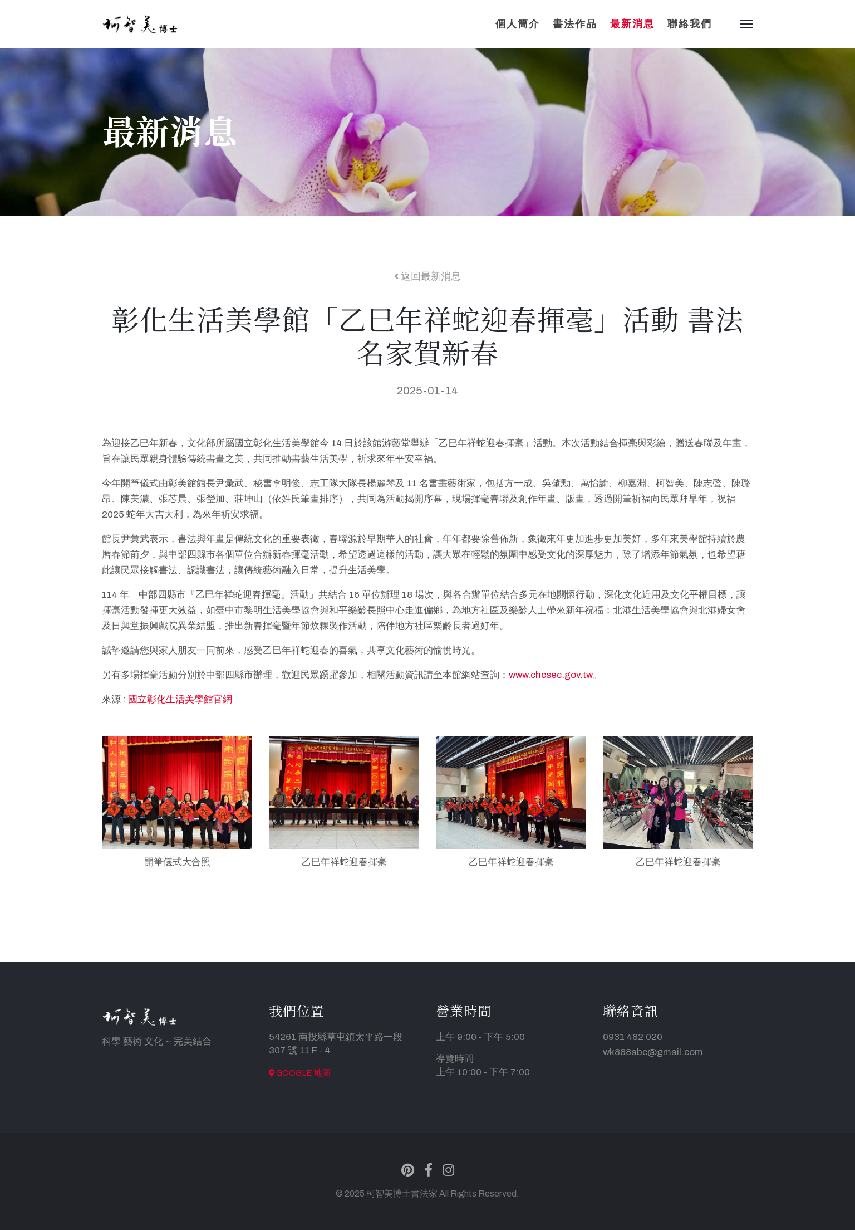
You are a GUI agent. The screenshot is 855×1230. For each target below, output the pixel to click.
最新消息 (632, 24)
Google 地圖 (300, 1072)
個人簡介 (517, 24)
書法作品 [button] (575, 24)
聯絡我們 (689, 24)
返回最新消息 (427, 276)
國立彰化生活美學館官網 (180, 699)
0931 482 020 (632, 1037)
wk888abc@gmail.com (653, 1052)
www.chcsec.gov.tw (551, 675)
